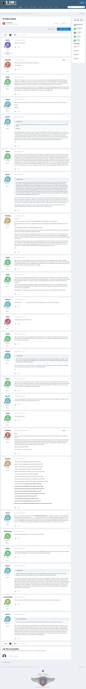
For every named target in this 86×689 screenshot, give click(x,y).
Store (51, 7)
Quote (18, 47)
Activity (46, 7)
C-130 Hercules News (11, 7)
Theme (40, 674)
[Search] (75, 7)
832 (7, 543)
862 (7, 128)
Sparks (8, 77)
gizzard (7, 117)
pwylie (8, 99)
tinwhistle (9, 22)
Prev (6, 34)
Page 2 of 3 (23, 34)
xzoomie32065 (7, 597)
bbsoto (8, 40)
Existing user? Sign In (72, 2)
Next (15, 34)
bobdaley (8, 216)
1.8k (7, 227)
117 (8, 51)
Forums (20, 8)
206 (7, 88)
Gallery (25, 7)
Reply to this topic (64, 29)
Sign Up (82, 2)
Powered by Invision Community (43, 687)
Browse (40, 7)
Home (3, 7)
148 (7, 111)
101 (8, 328)
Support (56, 7)
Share (56, 23)
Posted (19, 40)
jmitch (8, 316)
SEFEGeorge (7, 531)
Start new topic (51, 29)
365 (7, 71)
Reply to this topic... (13, 656)
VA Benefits (15, 24)
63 (8, 608)
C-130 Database (33, 7)
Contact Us (45, 674)
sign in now (31, 650)
